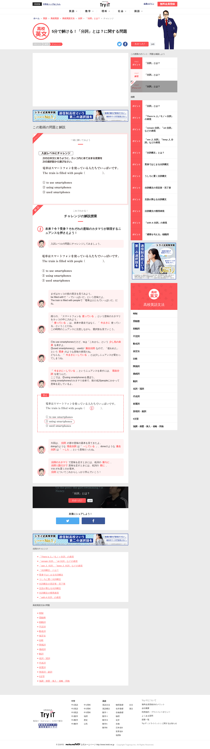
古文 (131, 705)
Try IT (105, 4)
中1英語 (74, 705)
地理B (118, 735)
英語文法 (106, 705)
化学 (118, 720)
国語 (137, 11)
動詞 (41, 654)
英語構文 (106, 709)
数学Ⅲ (105, 720)
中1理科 (87, 705)
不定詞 (42, 626)
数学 (88, 11)
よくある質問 (147, 716)
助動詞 (42, 622)
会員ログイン (149, 4)
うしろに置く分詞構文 (50, 579)
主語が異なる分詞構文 (50, 588)
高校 (104, 701)
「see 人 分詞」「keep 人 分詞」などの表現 (61, 565)
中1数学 (74, 716)
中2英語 (74, 709)
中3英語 (74, 712)
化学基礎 (119, 709)
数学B (104, 728)
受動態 (42, 617)
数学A (104, 724)
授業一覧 (145, 720)
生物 (118, 724)
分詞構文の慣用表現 (49, 593)
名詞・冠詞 (44, 658)
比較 (41, 640)
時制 (41, 613)
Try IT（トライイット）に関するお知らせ (159, 723)
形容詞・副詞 (45, 672)
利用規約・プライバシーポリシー (156, 712)
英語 (72, 11)
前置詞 (42, 667)
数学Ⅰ (105, 712)
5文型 (42, 676)
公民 (86, 724)
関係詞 (42, 645)
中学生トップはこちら (52, 4)
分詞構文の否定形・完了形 (52, 584)
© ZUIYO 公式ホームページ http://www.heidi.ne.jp (85, 744)
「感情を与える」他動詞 (157, 234)
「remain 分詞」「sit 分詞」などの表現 (58, 561)
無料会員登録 (167, 4)
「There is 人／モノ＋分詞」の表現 (56, 556)
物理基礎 (119, 705)
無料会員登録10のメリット (153, 704)
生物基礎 (119, 712)
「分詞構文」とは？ (49, 570)
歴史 (86, 720)
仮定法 (42, 635)
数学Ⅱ (105, 716)
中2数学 (74, 720)
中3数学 (74, 724)
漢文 (131, 709)
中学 (73, 701)
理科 (104, 11)
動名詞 (42, 631)
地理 (86, 716)
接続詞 (42, 649)
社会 (121, 11)
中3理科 (87, 712)
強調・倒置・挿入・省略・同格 (54, 681)
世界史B (119, 731)
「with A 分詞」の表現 (50, 597)
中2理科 (87, 709)
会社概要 (145, 708)
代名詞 (42, 663)
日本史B (119, 728)
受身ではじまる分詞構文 (51, 574)
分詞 (132, 97)
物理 (118, 716)
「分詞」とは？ (152, 63)
